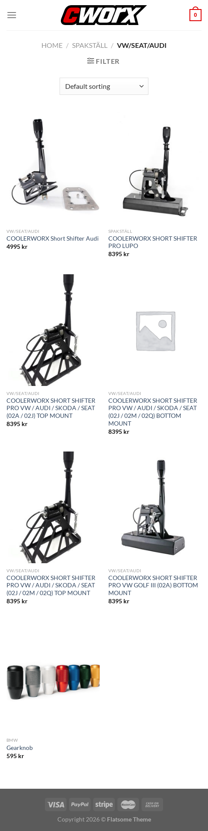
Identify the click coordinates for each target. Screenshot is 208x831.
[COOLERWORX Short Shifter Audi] (53, 168)
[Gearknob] (53, 677)
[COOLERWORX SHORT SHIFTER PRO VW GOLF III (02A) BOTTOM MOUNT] (155, 507)
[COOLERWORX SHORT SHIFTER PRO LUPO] (155, 168)
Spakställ (89, 45)
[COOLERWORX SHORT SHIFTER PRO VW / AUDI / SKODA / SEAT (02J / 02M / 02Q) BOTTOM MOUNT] (155, 330)
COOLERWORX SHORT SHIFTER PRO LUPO (152, 242)
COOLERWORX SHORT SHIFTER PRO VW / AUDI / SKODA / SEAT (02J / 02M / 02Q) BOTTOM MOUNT (152, 412)
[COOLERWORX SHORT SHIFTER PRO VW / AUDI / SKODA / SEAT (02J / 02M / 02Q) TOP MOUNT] (53, 507)
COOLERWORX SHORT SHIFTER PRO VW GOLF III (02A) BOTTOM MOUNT (153, 585)
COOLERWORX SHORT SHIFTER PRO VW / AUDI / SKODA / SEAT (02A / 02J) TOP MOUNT (50, 408)
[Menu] (11, 14)
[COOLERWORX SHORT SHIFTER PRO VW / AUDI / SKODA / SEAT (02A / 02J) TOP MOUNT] (53, 330)
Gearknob (19, 747)
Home (52, 45)
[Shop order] (104, 86)
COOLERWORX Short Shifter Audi (52, 238)
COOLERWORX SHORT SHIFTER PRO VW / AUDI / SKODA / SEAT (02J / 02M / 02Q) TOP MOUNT (50, 585)
